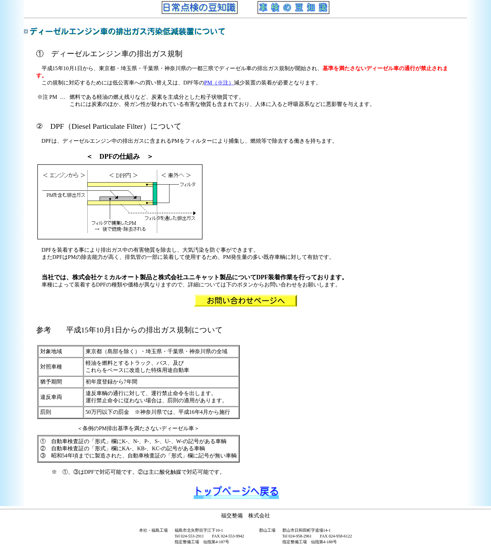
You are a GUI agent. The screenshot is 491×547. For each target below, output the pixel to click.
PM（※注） (219, 82)
